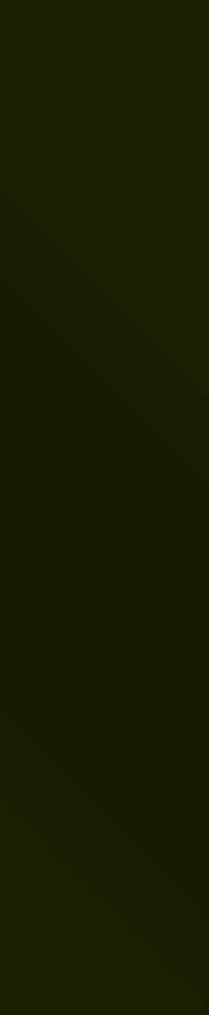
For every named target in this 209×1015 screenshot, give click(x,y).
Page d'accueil (74, 642)
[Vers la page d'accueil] (40, 18)
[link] (104, 227)
